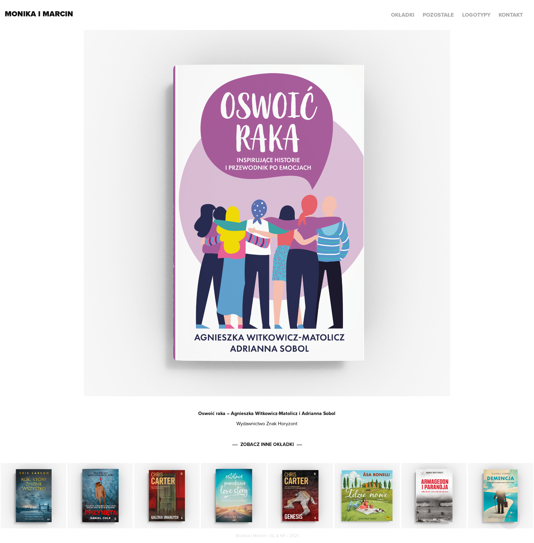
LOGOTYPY (476, 15)
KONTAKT (511, 15)
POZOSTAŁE (438, 15)
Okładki (402, 15)
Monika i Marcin (39, 13)
